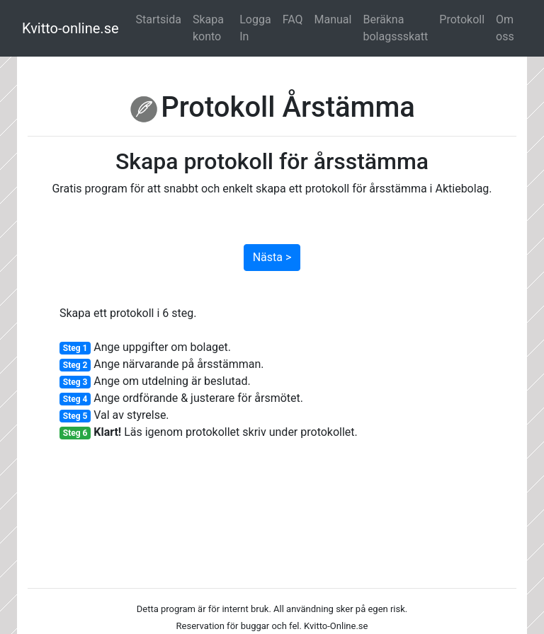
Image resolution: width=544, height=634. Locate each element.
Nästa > (272, 257)
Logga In (255, 28)
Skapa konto (208, 28)
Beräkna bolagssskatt (395, 28)
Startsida (158, 19)
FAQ (293, 19)
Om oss (505, 28)
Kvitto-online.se (70, 28)
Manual (333, 19)
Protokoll (461, 19)
